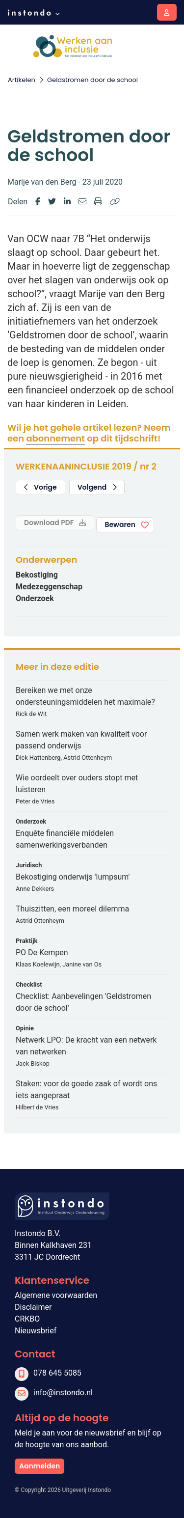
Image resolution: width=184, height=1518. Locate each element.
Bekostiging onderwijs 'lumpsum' (73, 877)
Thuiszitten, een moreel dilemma (72, 908)
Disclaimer (33, 1307)
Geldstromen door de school (92, 79)
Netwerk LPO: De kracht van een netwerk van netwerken (86, 1045)
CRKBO (27, 1319)
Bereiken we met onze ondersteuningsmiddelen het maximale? (85, 696)
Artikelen (21, 79)
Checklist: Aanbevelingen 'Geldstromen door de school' (83, 1002)
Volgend (97, 487)
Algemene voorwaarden (56, 1295)
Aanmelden (39, 1466)
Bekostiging (37, 575)
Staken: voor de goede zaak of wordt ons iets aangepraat (86, 1089)
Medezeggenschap (49, 586)
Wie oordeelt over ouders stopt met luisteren (77, 783)
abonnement (55, 438)
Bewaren (120, 524)
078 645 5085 (57, 1373)
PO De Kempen (42, 952)
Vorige (40, 487)
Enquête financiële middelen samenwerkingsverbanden (65, 839)
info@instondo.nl (63, 1392)
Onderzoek (35, 598)
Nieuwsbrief (35, 1330)
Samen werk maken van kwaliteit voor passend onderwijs (81, 739)
